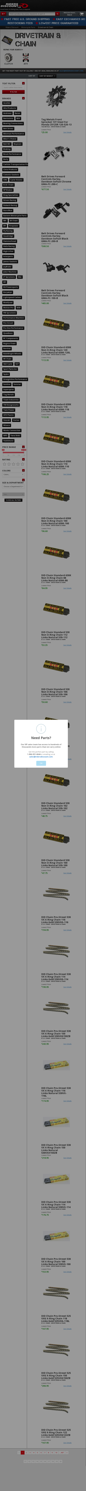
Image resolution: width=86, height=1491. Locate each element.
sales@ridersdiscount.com (41, 756)
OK (41, 763)
